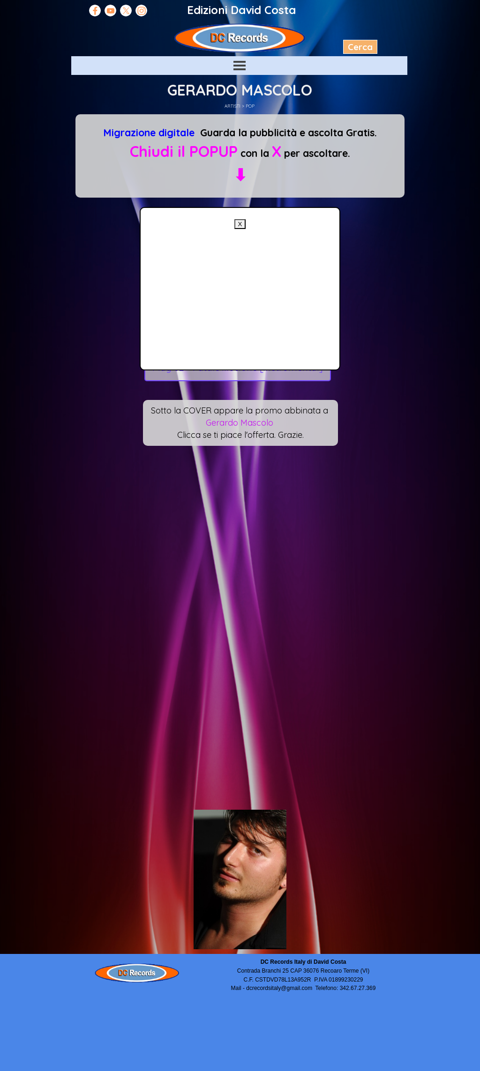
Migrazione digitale (149, 132)
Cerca (360, 46)
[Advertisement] (240, 294)
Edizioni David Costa (241, 10)
